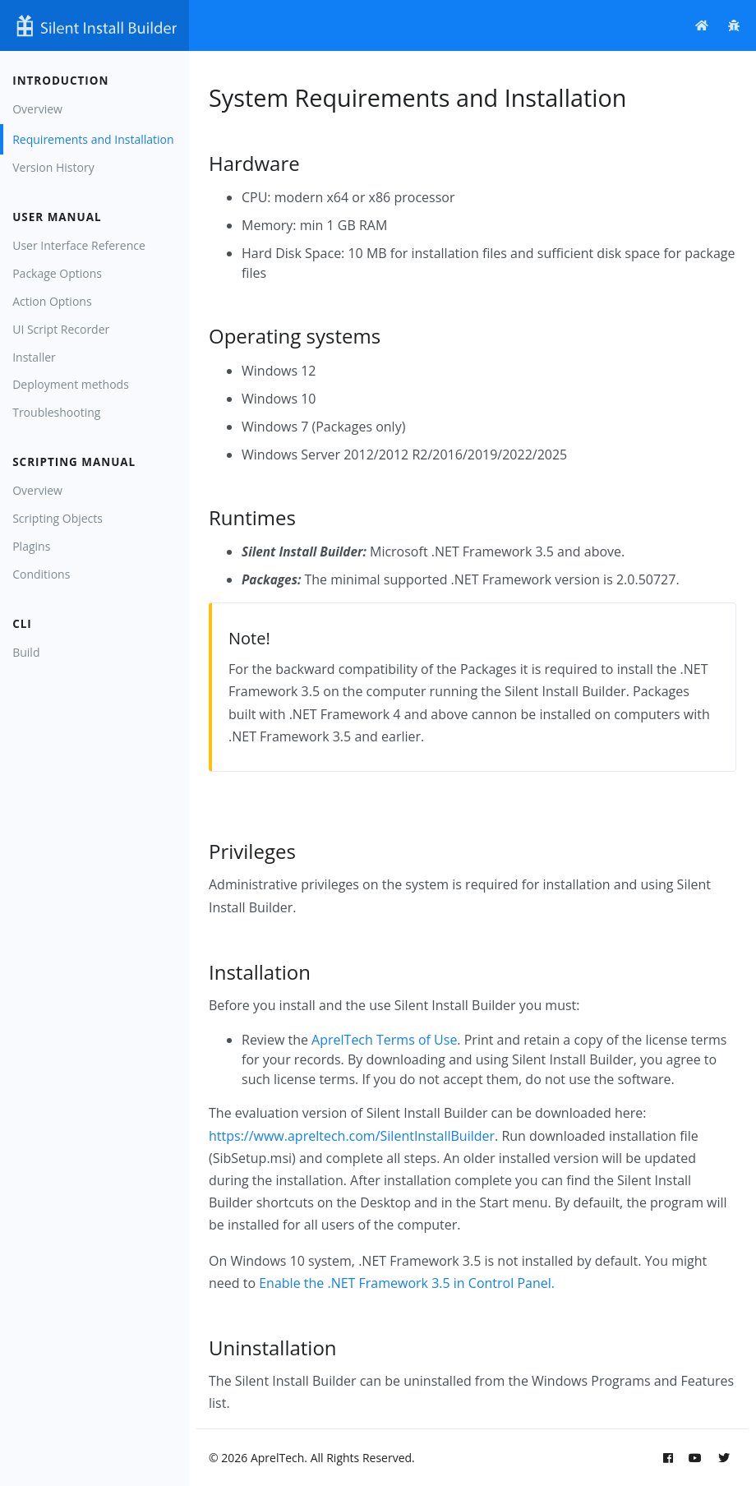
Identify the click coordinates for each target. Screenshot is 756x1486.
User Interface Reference (78, 245)
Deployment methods (70, 384)
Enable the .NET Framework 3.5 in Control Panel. (407, 1283)
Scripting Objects (57, 518)
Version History (53, 167)
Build (25, 652)
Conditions (41, 574)
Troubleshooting (56, 412)
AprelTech (277, 1457)
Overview (37, 109)
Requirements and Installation (92, 139)
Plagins (31, 546)
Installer (34, 357)
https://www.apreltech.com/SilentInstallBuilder (352, 1136)
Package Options (57, 273)
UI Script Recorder (60, 329)
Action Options (51, 301)
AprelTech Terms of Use (384, 1040)
